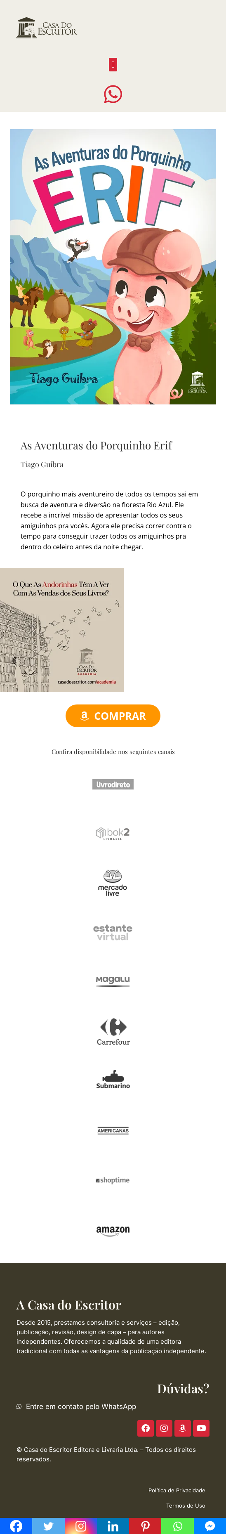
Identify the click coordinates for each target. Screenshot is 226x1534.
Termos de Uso (185, 1505)
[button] (113, 64)
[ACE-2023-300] (62, 629)
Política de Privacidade (176, 1490)
